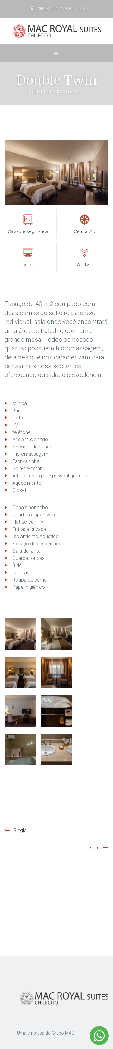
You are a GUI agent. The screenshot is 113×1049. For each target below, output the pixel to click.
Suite (94, 847)
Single (20, 830)
